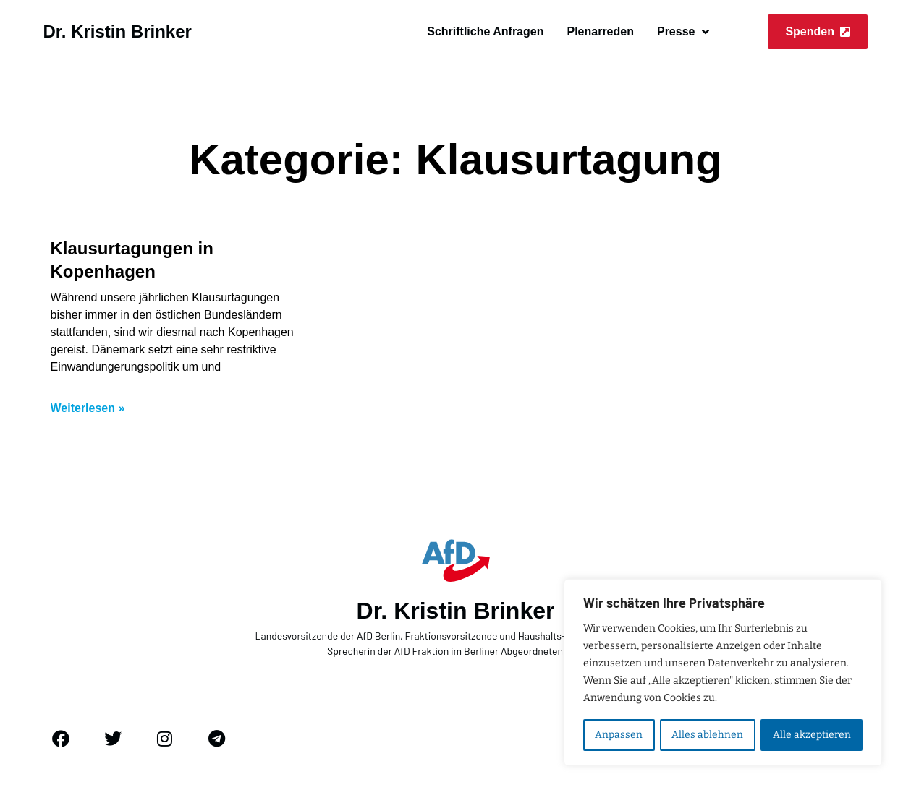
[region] (723, 673)
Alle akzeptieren (812, 735)
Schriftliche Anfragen (485, 31)
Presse (683, 32)
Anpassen (619, 735)
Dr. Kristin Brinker (117, 31)
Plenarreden (600, 31)
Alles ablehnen (707, 735)
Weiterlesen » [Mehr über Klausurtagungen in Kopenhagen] (88, 408)
